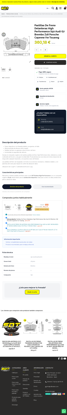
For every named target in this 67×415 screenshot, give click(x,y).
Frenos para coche (15, 377)
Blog (35, 400)
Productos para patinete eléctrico (16, 399)
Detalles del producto (17, 186)
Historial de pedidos (26, 379)
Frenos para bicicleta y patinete (15, 391)
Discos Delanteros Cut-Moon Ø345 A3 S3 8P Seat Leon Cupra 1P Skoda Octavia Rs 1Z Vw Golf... (11, 344)
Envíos (35, 386)
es (48, 8)
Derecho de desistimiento (37, 381)
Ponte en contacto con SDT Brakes (26, 394)
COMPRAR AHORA (50, 62)
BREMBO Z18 (38, 68)
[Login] (57, 8)
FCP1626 (45, 68)
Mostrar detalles (36, 214)
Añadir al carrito (50, 56)
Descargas (15, 404)
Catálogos (15, 372)
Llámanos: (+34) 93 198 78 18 (55, 381)
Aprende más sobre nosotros (38, 395)
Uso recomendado (47, 186)
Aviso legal (37, 372)
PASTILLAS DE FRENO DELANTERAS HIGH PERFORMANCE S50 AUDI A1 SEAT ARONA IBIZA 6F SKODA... (55, 345)
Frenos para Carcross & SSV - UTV (16, 384)
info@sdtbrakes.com (52, 386)
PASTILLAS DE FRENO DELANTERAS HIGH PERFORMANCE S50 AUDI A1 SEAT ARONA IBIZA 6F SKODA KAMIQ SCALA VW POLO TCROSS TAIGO (32, 225)
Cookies (36, 390)
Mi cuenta (25, 375)
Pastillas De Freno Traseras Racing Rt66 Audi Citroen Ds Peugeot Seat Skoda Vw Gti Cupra (33, 345)
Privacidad (36, 376)
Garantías (25, 388)
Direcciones (26, 384)
